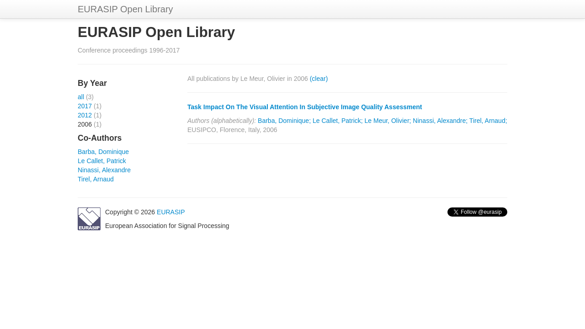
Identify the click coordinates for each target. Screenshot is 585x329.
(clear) (319, 78)
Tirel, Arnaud (96, 179)
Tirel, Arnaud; (488, 120)
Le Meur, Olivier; (388, 120)
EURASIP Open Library (125, 9)
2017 (85, 106)
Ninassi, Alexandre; (440, 120)
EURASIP (171, 212)
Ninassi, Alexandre (104, 170)
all (81, 97)
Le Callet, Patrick (102, 160)
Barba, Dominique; (284, 120)
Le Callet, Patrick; (338, 120)
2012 (85, 115)
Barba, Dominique (103, 151)
